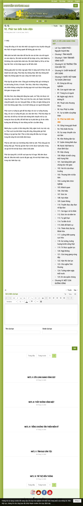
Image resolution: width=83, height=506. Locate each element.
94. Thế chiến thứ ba (65, 129)
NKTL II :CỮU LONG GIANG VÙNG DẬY (41, 377)
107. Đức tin (62, 194)
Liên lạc (70, 1)
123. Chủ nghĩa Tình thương (65, 265)
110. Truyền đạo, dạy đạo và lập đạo (67, 206)
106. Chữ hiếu (62, 191)
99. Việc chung (63, 152)
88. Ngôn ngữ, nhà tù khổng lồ (65, 98)
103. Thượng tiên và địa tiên (66, 176)
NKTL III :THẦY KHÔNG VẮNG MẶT (41, 402)
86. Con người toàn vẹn (66, 89)
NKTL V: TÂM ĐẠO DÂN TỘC (41, 451)
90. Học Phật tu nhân (65, 109)
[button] (75, 5)
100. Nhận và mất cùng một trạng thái (66, 157)
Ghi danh (54, 1)
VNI (75, 294)
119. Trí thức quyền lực (66, 247)
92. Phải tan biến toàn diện (65, 120)
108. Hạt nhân (62, 198)
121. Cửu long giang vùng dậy (67, 255)
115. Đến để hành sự (65, 225)
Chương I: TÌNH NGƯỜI (63, 54)
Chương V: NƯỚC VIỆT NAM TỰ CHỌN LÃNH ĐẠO (65, 78)
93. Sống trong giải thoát (67, 125)
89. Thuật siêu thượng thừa (66, 104)
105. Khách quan (63, 187)
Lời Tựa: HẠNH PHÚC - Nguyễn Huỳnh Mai (63, 49)
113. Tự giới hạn (63, 218)
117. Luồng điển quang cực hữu (66, 236)
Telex (70, 294)
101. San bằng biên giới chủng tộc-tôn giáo (66, 163)
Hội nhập (62, 1)
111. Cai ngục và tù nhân (66, 211)
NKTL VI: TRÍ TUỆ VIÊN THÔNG (41, 476)
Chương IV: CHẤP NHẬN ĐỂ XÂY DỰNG (65, 72)
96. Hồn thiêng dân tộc (66, 139)
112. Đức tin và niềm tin (66, 214)
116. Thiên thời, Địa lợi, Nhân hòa (66, 229)
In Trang (5, 290)
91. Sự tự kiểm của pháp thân (66, 114)
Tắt (65, 294)
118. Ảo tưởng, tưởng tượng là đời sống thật (66, 242)
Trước (55, 26)
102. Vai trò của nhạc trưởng (65, 169)
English (77, 1)
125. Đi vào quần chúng (66, 277)
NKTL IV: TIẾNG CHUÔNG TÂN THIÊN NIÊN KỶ (41, 427)
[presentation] (21, 340)
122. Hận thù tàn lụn (65, 261)
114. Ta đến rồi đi (64, 221)
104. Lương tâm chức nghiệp (65, 182)
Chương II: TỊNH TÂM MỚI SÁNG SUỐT (64, 59)
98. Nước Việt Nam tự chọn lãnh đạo (65, 147)
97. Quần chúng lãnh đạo (67, 142)
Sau (61, 26)
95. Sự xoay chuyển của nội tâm (66, 133)
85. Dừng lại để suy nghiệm (64, 84)
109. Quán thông (63, 201)
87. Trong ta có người (65, 93)
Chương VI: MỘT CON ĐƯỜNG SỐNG (63, 281)
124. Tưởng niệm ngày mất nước (65, 272)
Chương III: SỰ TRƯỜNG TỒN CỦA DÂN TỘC (66, 65)
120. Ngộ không (63, 251)
